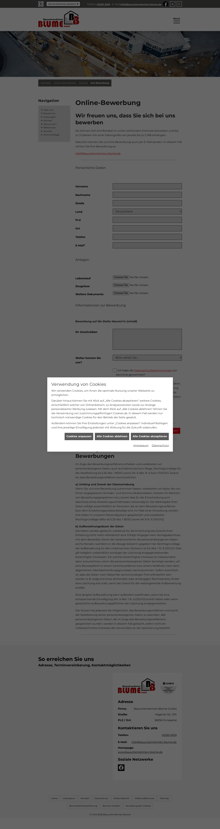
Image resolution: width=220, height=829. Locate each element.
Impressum (141, 418)
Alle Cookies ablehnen (112, 409)
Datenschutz (160, 418)
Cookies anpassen (78, 409)
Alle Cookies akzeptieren (150, 409)
